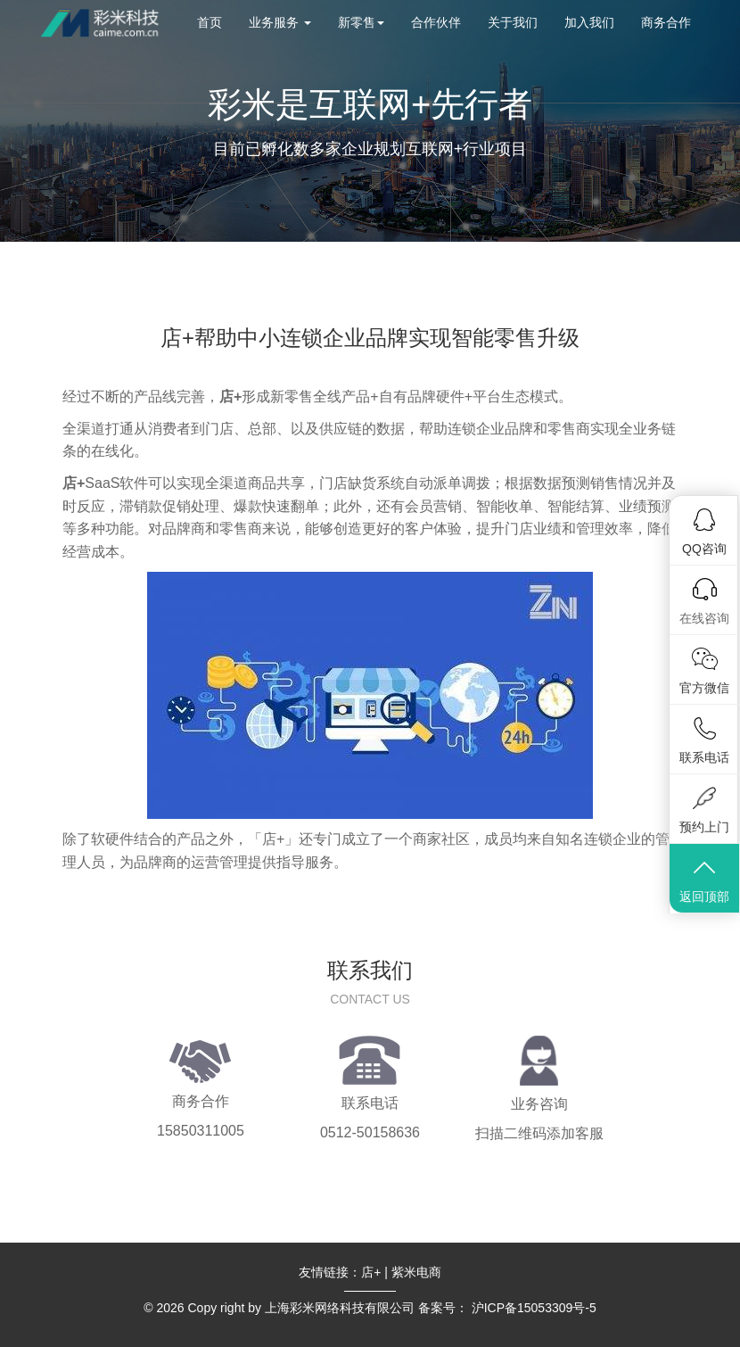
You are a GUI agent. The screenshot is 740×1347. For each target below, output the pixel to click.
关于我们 (513, 22)
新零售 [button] (361, 22)
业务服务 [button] (280, 22)
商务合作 (666, 22)
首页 (209, 22)
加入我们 (589, 22)
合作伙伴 (436, 22)
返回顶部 (704, 880)
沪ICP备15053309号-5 (534, 1308)
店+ (371, 1272)
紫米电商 (416, 1272)
